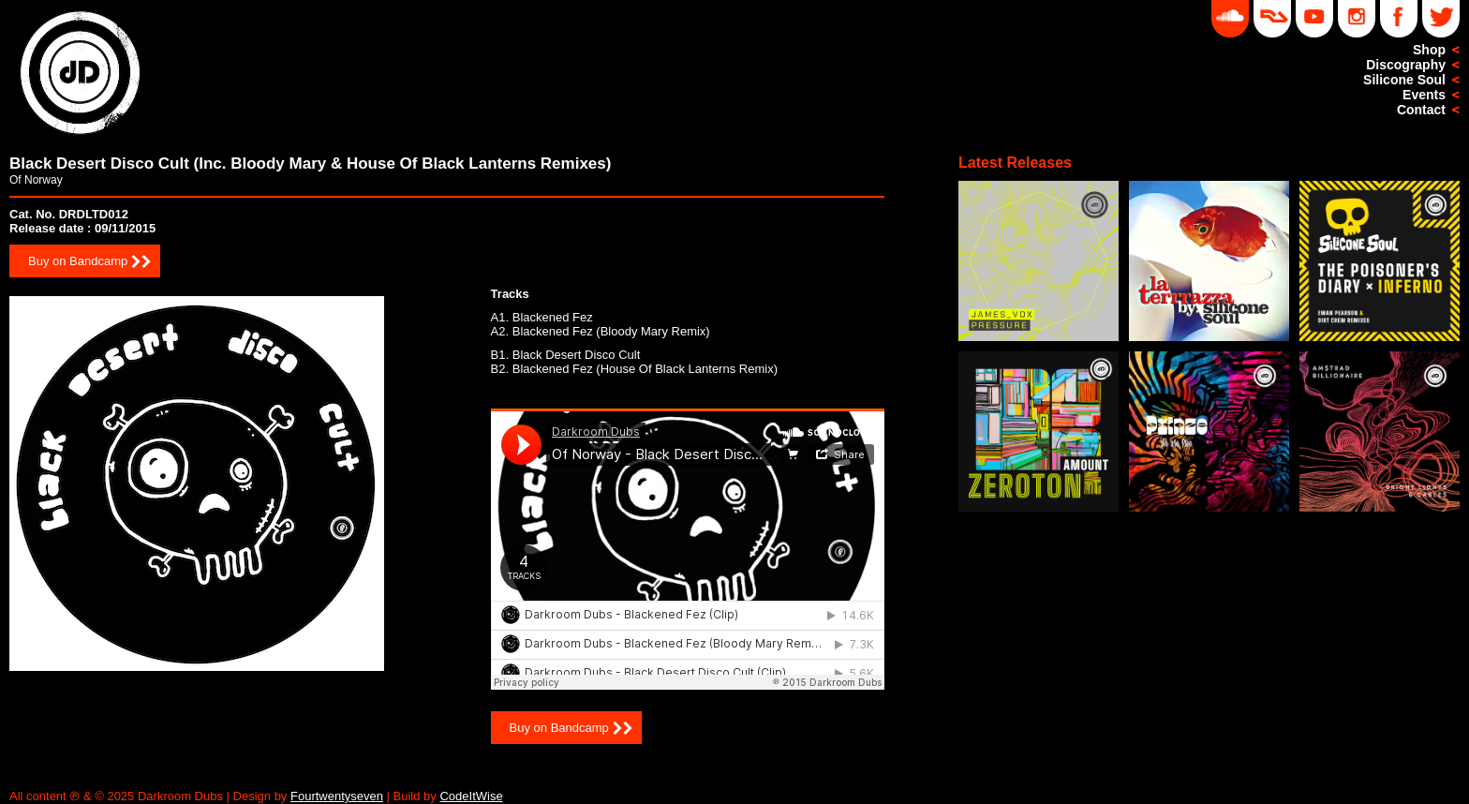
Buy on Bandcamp (77, 261)
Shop (1429, 49)
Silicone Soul (1404, 79)
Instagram (1356, 18)
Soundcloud (1230, 18)
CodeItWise (470, 796)
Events (1424, 94)
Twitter (1441, 18)
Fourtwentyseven (336, 796)
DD (1272, 18)
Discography (1406, 64)
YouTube (1314, 18)
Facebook (1398, 18)
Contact (1421, 109)
